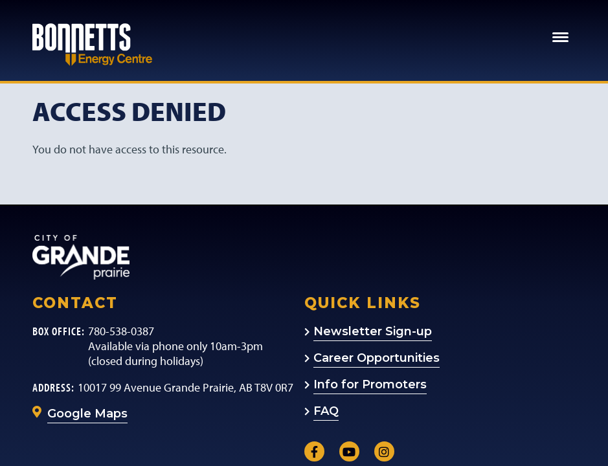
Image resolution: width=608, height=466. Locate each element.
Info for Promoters (370, 384)
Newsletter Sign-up (372, 331)
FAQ (326, 411)
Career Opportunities (376, 358)
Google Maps (87, 413)
